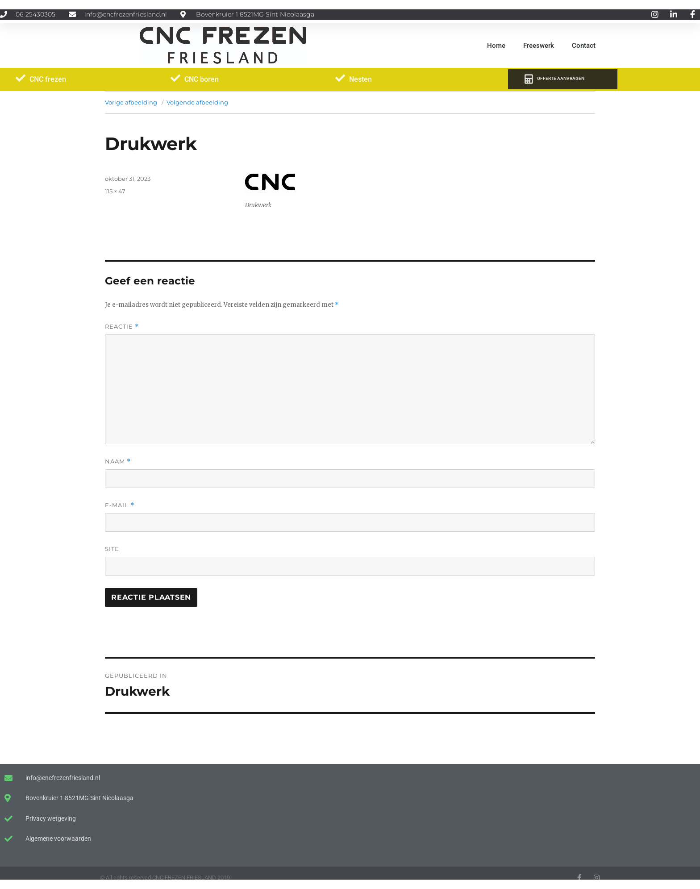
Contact (584, 46)
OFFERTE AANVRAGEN (560, 78)
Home (496, 46)
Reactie (122, 326)
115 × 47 (115, 191)
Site (112, 548)
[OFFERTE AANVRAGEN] (528, 79)
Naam (118, 461)
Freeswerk (538, 46)
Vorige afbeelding (131, 102)
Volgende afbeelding (197, 102)
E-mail (119, 505)
